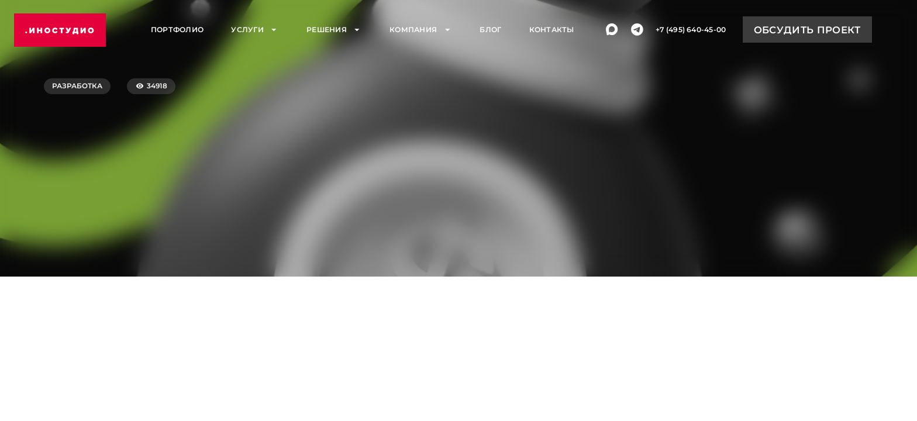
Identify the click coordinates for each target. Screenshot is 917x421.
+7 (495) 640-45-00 (691, 30)
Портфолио (177, 30)
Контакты (551, 30)
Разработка (77, 86)
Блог (490, 30)
